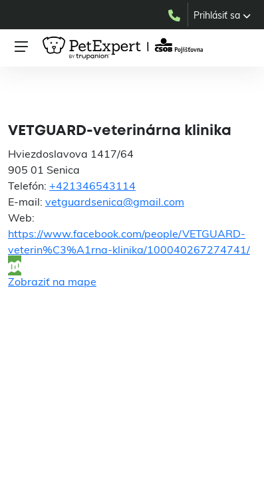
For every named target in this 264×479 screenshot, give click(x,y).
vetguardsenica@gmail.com (114, 201)
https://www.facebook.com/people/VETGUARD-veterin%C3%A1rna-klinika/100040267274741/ (129, 241)
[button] (222, 15)
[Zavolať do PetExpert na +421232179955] (177, 15)
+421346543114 (92, 185)
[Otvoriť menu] (21, 46)
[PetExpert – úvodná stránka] (125, 48)
